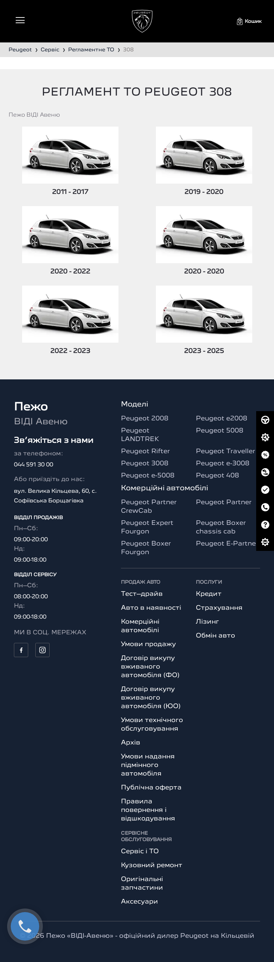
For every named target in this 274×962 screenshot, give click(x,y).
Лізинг (207, 622)
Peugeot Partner (224, 502)
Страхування (219, 608)
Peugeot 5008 (219, 431)
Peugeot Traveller (225, 451)
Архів (130, 743)
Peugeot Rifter (145, 451)
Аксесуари (139, 902)
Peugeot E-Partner (227, 544)
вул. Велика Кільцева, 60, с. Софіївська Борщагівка (55, 496)
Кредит (209, 594)
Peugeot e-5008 (147, 476)
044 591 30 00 (33, 464)
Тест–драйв (142, 594)
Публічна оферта (151, 787)
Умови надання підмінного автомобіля (148, 765)
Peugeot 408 (217, 476)
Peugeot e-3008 (222, 463)
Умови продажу (148, 644)
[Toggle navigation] (20, 20)
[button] (249, 21)
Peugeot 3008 (144, 463)
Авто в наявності (151, 608)
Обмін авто (215, 636)
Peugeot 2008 (144, 418)
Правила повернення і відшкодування (148, 810)
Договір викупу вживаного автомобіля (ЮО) (151, 697)
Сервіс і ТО (140, 851)
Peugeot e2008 (221, 418)
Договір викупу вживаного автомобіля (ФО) (150, 666)
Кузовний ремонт (151, 865)
